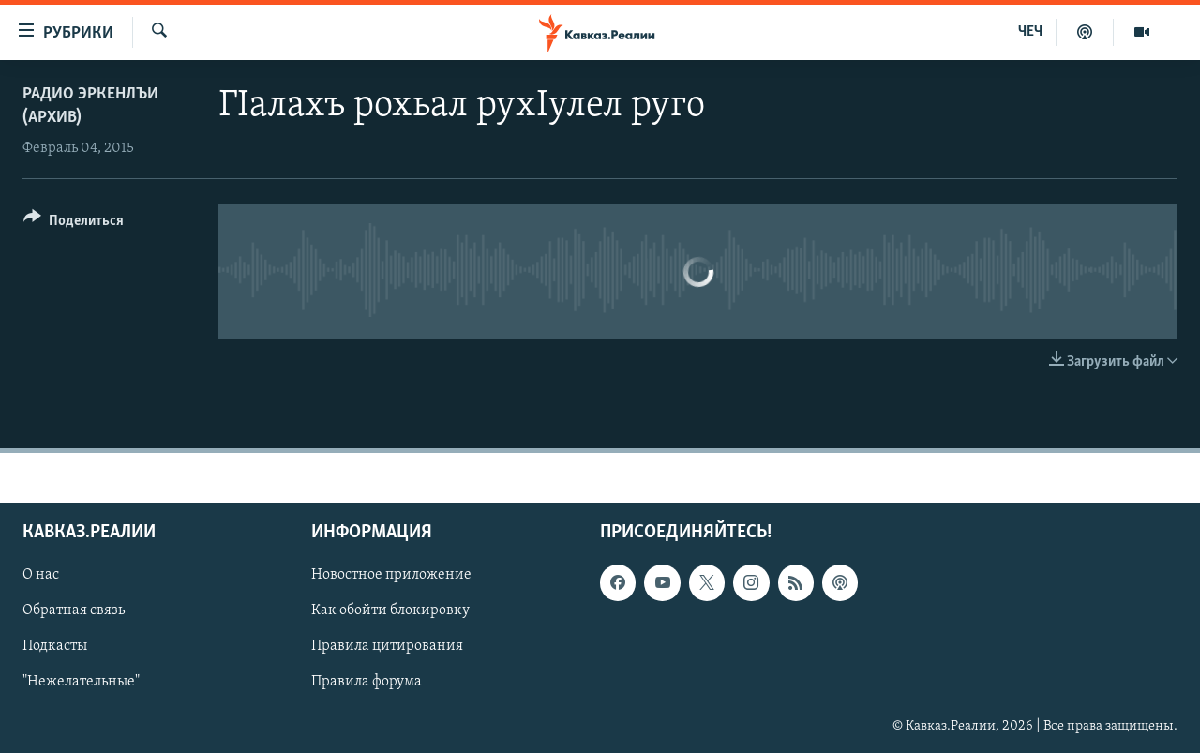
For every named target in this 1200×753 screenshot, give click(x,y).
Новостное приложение (391, 574)
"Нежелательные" (81, 681)
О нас (40, 574)
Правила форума (366, 681)
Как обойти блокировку (390, 610)
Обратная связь (73, 610)
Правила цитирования (387, 646)
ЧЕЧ (1030, 31)
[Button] (73, 223)
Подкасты (54, 646)
